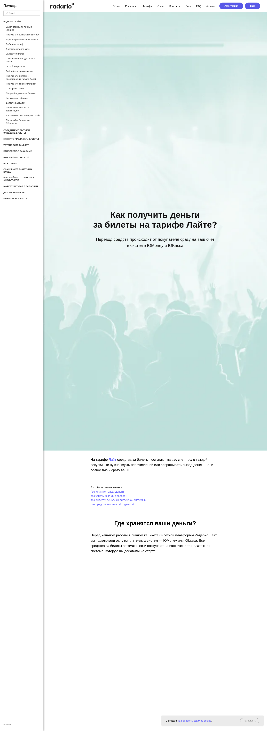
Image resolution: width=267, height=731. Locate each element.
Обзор (116, 6)
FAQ (198, 6)
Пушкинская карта (15, 198)
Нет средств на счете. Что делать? (113, 504)
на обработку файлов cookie (194, 720)
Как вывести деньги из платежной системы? (118, 500)
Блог (188, 6)
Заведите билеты (15, 53)
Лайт (112, 459)
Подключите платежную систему (23, 34)
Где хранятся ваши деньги (107, 491)
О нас (160, 6)
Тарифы (147, 6)
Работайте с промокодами (19, 71)
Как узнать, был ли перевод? (109, 495)
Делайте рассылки (15, 103)
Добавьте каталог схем (17, 49)
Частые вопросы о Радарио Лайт (23, 115)
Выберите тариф (14, 44)
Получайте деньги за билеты (21, 93)
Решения (131, 6)
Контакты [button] (174, 6)
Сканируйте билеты (16, 88)
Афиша (210, 6)
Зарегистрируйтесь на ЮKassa (22, 39)
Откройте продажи (15, 66)
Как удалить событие (17, 98)
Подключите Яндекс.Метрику (21, 83)
